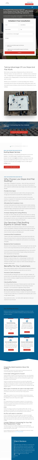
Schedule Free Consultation (19, 107)
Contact (27, 443)
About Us (15, 443)
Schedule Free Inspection (11, 142)
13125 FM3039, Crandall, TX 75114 (21, 451)
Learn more (11, 308)
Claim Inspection (27, 325)
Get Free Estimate (29, 4)
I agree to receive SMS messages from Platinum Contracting (15, 46)
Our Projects (21, 443)
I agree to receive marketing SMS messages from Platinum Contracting (17, 50)
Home (11, 443)
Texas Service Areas (19, 444)
